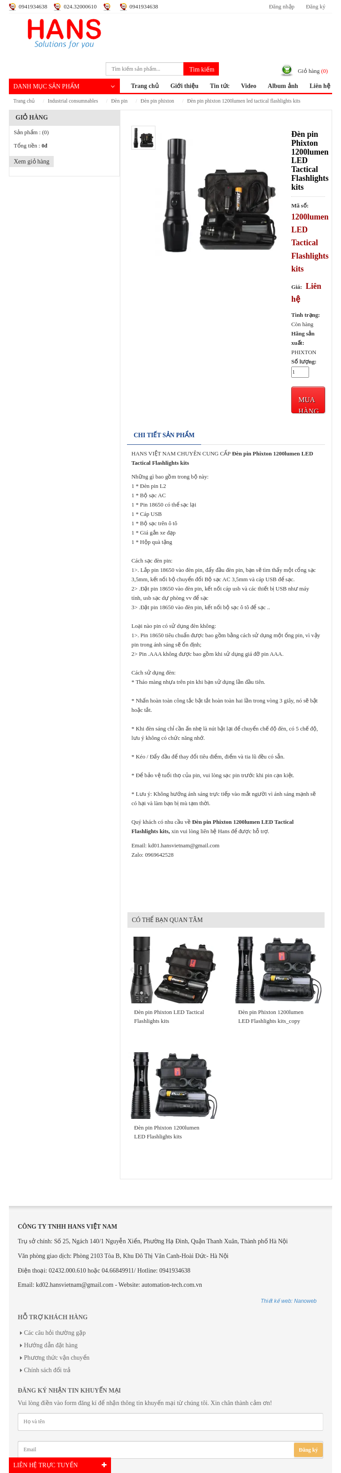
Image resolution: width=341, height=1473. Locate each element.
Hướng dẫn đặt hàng (51, 1345)
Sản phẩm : (31, 132)
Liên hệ (319, 86)
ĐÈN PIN (119, 101)
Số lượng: (304, 362)
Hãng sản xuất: (303, 338)
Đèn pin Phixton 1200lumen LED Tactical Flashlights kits (243, 101)
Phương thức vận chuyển (57, 1357)
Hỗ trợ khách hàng (52, 1317)
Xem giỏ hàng (31, 161)
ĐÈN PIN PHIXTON (157, 101)
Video (248, 86)
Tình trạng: (305, 315)
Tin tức (220, 86)
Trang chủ (145, 86)
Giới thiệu (184, 86)
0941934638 (33, 7)
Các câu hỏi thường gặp (55, 1332)
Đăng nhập (281, 7)
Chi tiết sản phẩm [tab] (164, 435)
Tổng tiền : (30, 146)
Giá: (296, 287)
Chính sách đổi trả (47, 1370)
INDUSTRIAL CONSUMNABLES (73, 101)
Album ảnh (283, 86)
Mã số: (300, 206)
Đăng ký (315, 7)
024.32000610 (79, 7)
